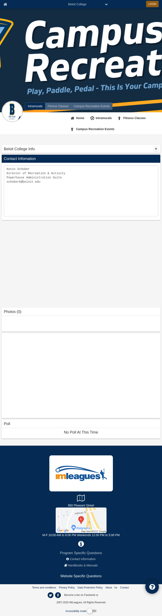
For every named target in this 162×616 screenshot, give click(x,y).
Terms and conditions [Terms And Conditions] (44, 587)
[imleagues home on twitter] (50, 595)
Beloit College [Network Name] (77, 4)
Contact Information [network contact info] (83, 559)
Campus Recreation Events (95, 129)
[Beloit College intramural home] (35, 106)
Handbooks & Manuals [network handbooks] (83, 565)
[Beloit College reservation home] (91, 106)
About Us (111, 587)
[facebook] (107, 595)
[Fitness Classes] (132, 118)
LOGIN (152, 4)
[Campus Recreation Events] (93, 129)
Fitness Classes (134, 118)
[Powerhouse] (81, 520)
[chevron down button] (106, 4)
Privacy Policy (67, 587)
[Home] (78, 118)
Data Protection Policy (90, 587)
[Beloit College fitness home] (58, 106)
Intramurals (104, 118)
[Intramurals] (101, 118)
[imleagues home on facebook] (58, 595)
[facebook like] (33, 375)
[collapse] (156, 149)
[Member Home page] (5, 4)
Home (80, 118)
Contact (124, 587)
